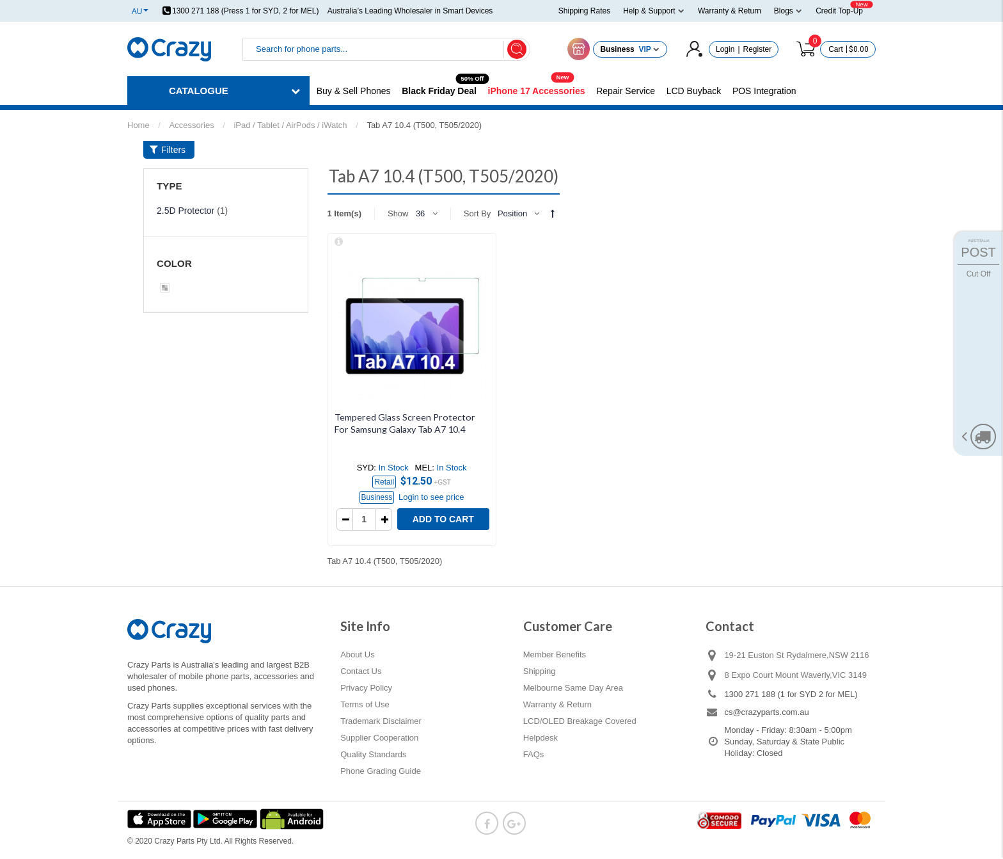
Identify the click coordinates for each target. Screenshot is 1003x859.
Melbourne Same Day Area (573, 688)
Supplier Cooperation (379, 738)
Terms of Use (365, 704)
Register (757, 49)
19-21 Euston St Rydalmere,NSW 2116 (796, 655)
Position (512, 213)
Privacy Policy (366, 688)
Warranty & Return (557, 704)
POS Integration (764, 91)
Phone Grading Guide (380, 771)
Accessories (192, 125)
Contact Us (360, 671)
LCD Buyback (694, 91)
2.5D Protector (185, 210)
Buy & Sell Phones (354, 91)
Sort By (477, 213)
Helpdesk (540, 738)
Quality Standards (373, 754)
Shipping (539, 671)
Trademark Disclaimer (381, 721)
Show (398, 213)
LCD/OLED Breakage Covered (579, 721)
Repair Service (625, 91)
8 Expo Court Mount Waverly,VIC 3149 (795, 675)
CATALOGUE (198, 90)
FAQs (533, 754)
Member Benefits (554, 654)
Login (725, 49)
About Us (357, 654)
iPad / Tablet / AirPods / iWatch (290, 125)
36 (420, 213)
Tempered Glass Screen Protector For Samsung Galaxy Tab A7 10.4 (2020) (405, 429)
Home (138, 125)
